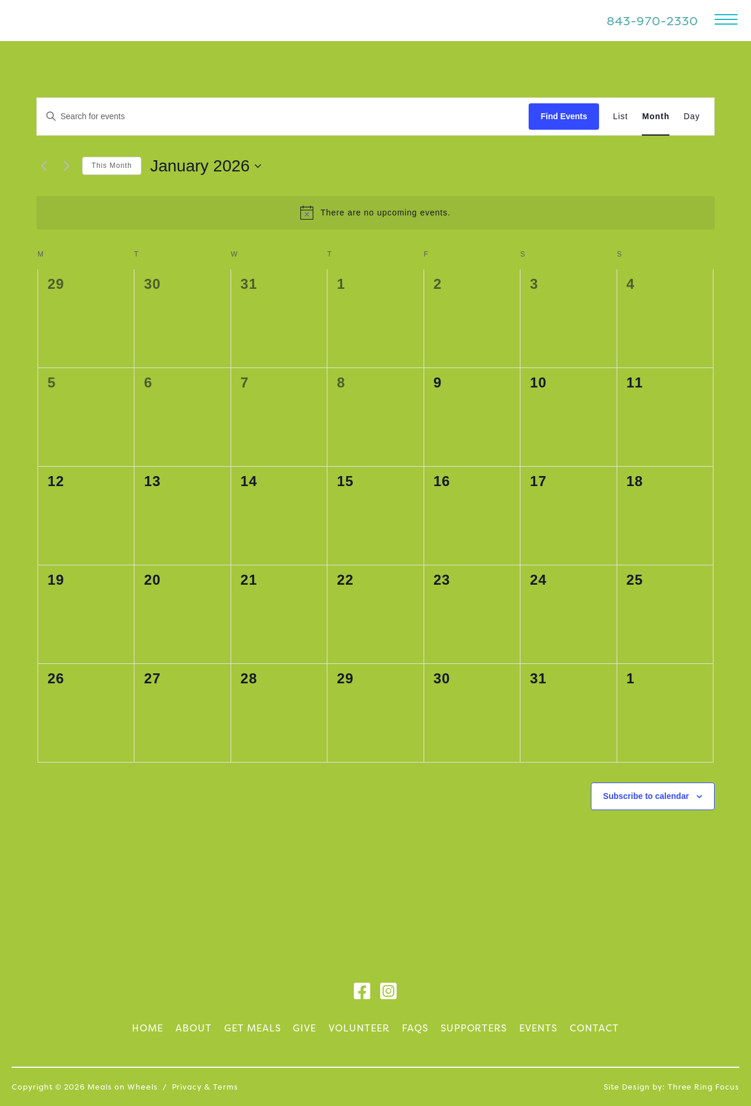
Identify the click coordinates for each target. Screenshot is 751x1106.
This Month (112, 165)
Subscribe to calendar (646, 796)
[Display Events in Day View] (692, 116)
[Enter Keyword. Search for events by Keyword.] (283, 116)
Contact (594, 1027)
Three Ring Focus (703, 1087)
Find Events (563, 116)
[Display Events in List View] (620, 116)
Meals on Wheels (95, 20)
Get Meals (252, 1027)
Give (304, 1027)
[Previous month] (43, 166)
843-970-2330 (652, 21)
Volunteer (359, 1027)
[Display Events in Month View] (655, 116)
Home (147, 1027)
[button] (726, 19)
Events (538, 1027)
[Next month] (66, 166)
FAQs (415, 1027)
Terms (225, 1087)
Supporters (474, 1027)
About (193, 1027)
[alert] (375, 212)
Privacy (187, 1087)
